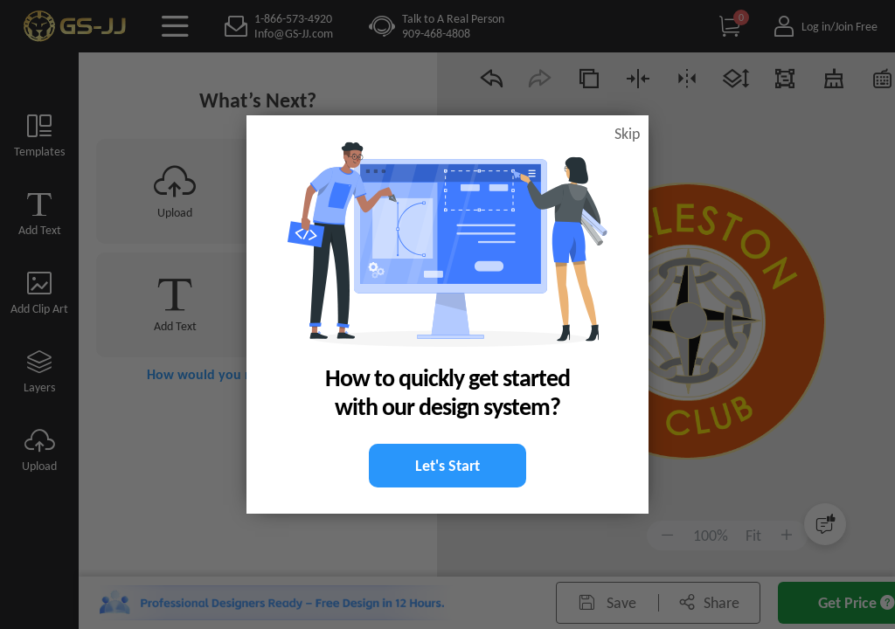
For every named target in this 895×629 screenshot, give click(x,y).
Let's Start (447, 465)
